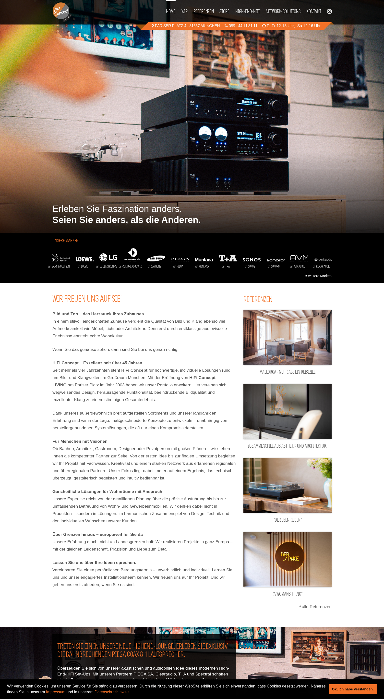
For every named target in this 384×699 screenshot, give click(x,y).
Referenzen (203, 11)
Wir (184, 11)
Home (171, 11)
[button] (132, 692)
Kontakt (313, 11)
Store (224, 11)
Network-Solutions (283, 11)
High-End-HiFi (247, 11)
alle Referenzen (317, 606)
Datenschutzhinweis (112, 692)
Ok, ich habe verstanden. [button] (352, 689)
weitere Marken (320, 276)
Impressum (55, 692)
